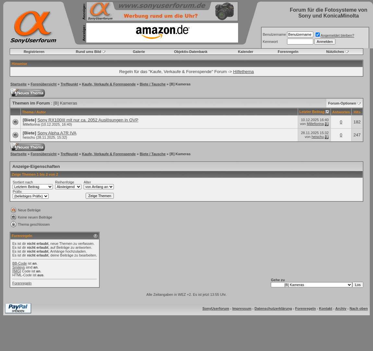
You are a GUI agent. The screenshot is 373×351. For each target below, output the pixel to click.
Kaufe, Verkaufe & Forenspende (109, 84)
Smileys (18, 267)
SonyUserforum (215, 308)
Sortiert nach (23, 182)
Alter (87, 182)
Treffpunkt (69, 84)
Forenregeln (288, 52)
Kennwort (270, 42)
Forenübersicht (43, 84)
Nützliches (335, 52)
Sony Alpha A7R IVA (57, 133)
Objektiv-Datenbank (190, 52)
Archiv (340, 308)
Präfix (17, 192)
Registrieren (34, 52)
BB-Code (19, 263)
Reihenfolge (64, 182)
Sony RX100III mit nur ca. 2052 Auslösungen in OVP (87, 120)
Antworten (341, 112)
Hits (357, 112)
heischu (29, 137)
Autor (41, 112)
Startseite (18, 84)
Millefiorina (31, 124)
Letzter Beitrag (311, 112)
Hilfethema (243, 71)
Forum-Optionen (342, 103)
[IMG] (16, 271)
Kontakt (325, 308)
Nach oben (359, 308)
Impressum (241, 308)
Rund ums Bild (88, 52)
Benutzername (274, 34)
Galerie (139, 52)
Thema (27, 112)
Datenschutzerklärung (273, 308)
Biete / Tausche (153, 84)
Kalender (245, 52)
